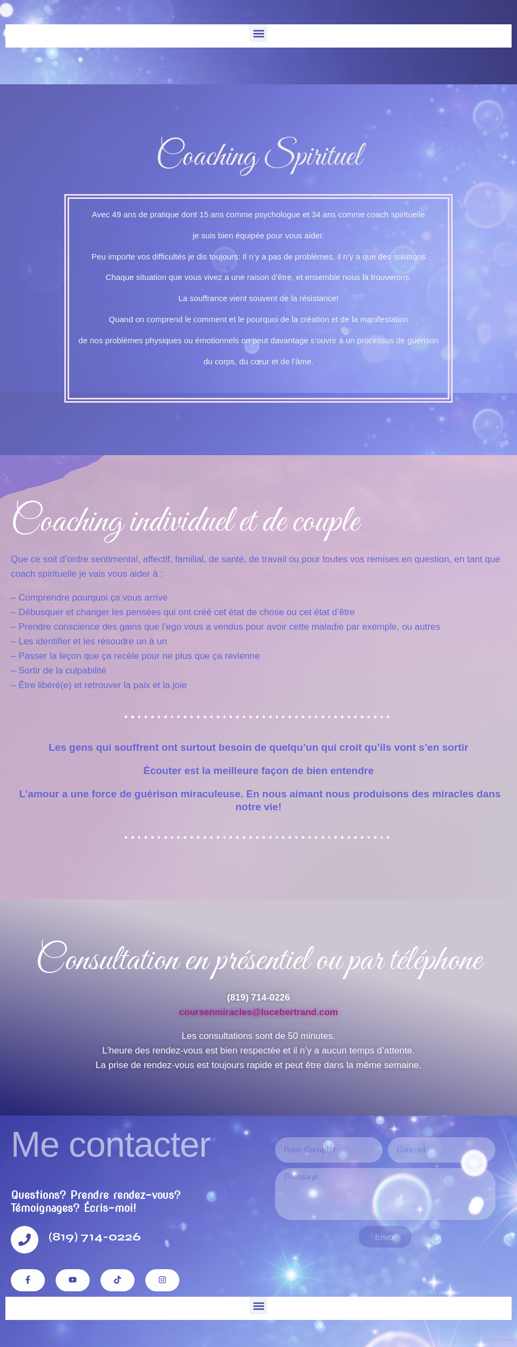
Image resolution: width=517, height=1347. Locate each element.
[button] (258, 33)
